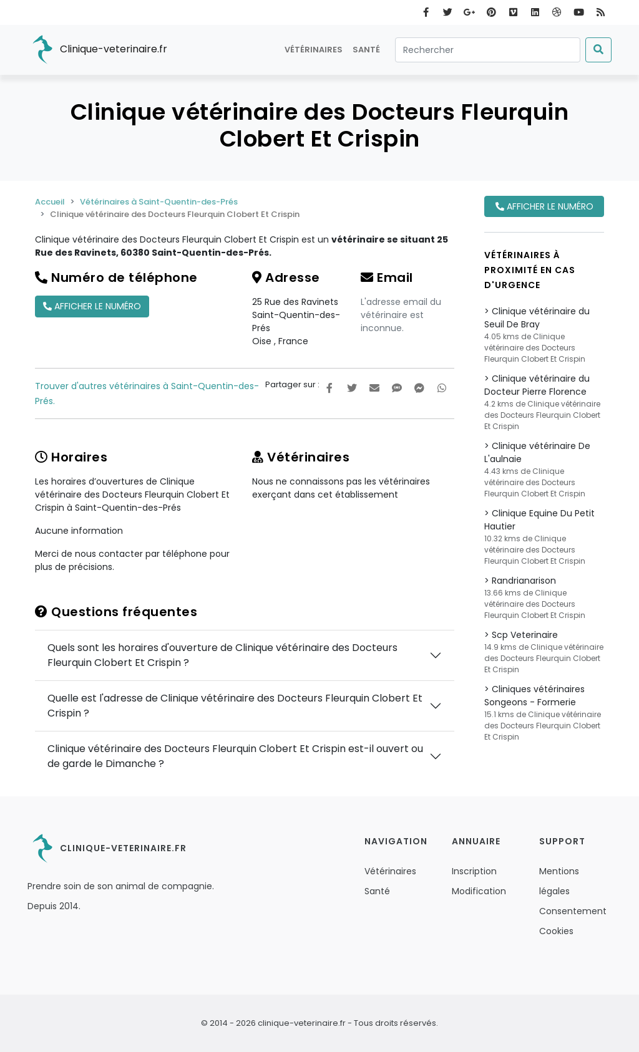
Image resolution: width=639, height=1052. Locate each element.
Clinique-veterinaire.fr (97, 50)
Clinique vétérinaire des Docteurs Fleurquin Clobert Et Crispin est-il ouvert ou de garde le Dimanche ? (235, 756)
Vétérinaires (314, 49)
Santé (366, 49)
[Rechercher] (487, 49)
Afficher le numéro (92, 306)
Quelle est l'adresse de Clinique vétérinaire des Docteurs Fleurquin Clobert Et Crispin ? (234, 705)
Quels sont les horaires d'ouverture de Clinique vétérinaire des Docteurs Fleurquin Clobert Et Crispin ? (222, 655)
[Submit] (598, 49)
